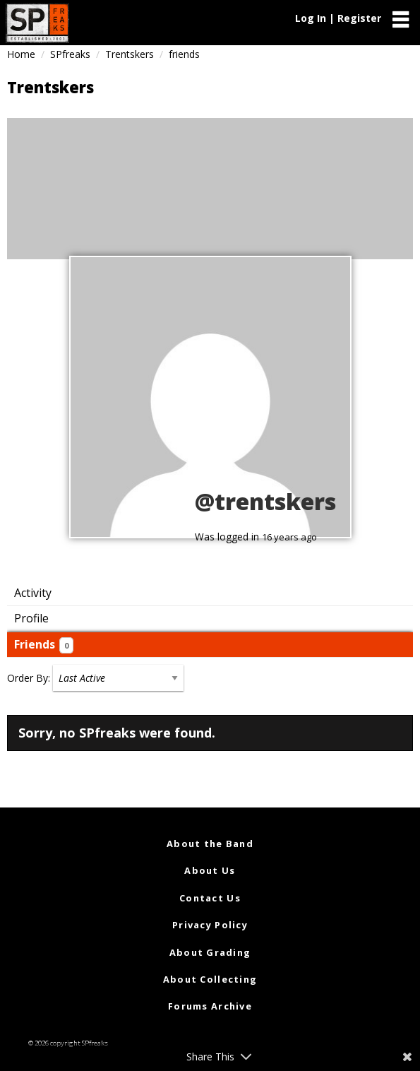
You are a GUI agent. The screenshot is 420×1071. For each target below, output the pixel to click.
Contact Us (210, 898)
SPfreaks (70, 54)
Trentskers (129, 54)
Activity (33, 592)
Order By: (28, 678)
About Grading (210, 952)
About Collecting (210, 979)
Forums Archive (210, 1006)
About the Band (210, 843)
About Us (209, 870)
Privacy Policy (210, 924)
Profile (31, 618)
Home (21, 54)
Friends (43, 645)
